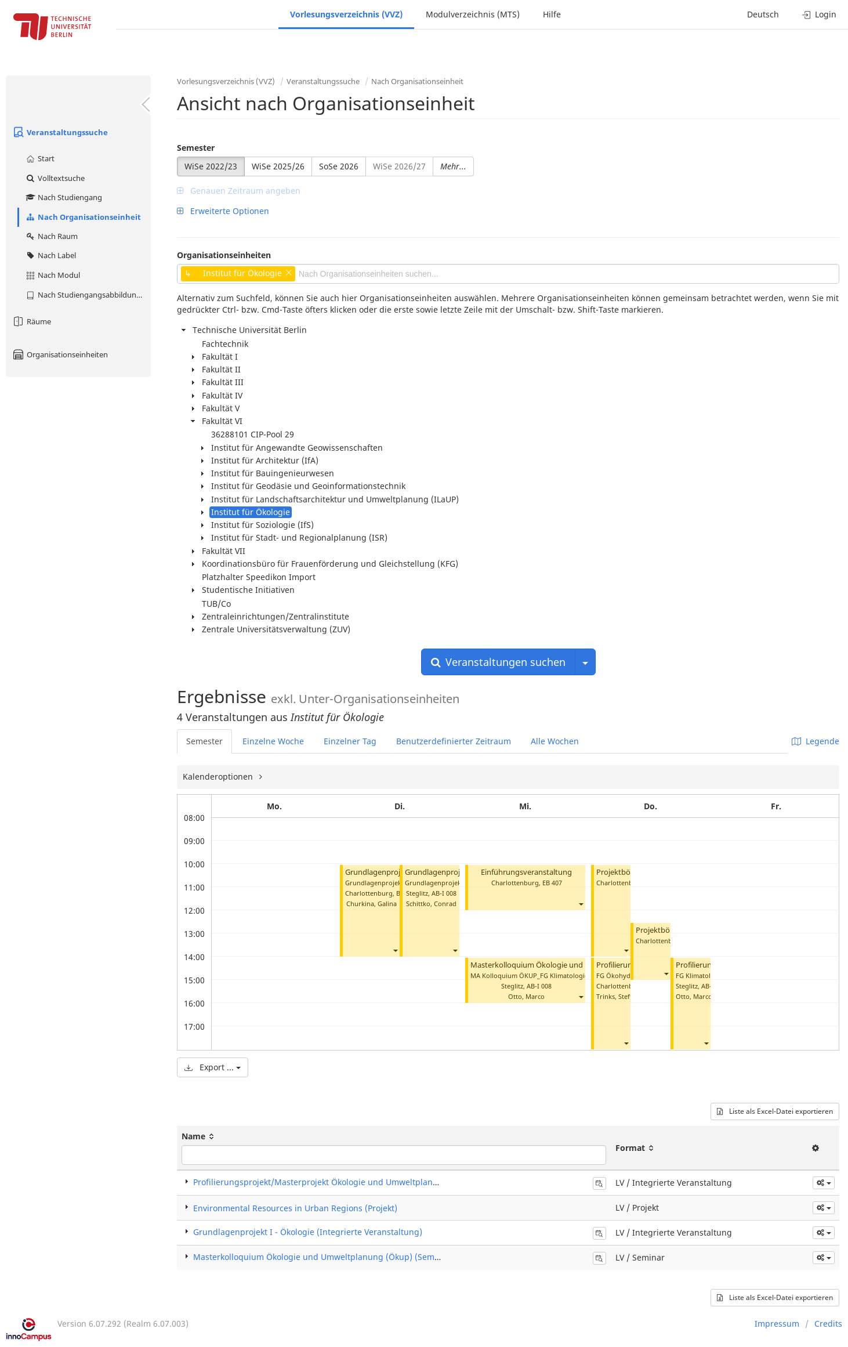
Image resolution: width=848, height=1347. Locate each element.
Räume (31, 321)
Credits (828, 1323)
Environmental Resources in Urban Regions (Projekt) (295, 1208)
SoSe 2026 (338, 166)
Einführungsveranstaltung (526, 872)
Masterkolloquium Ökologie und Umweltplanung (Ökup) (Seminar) (323, 1256)
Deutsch (763, 14)
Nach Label (50, 255)
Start (40, 158)
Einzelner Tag (350, 741)
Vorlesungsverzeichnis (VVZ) (346, 14)
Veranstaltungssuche (60, 132)
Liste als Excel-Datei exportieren (775, 1111)
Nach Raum (51, 236)
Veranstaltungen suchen (498, 662)
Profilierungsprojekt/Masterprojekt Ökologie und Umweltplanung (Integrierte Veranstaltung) (374, 1181)
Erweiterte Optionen (223, 210)
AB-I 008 (444, 893)
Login (819, 14)
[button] (395, 950)
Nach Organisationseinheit (83, 217)
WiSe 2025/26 (278, 166)
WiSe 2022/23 (210, 166)
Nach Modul (52, 275)
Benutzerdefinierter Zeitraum (453, 741)
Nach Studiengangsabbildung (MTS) (88, 294)
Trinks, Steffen (618, 996)
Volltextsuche (55, 178)
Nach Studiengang (63, 197)
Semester (196, 147)
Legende (815, 741)
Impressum (777, 1323)
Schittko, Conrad (431, 903)
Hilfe (552, 14)
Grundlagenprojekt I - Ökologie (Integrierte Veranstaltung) (307, 1231)
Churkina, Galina (371, 903)
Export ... (212, 1067)
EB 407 (552, 882)
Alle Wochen (555, 741)
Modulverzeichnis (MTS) (473, 14)
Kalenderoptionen (219, 776)
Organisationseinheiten (60, 354)
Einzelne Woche (273, 741)
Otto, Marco (526, 996)
